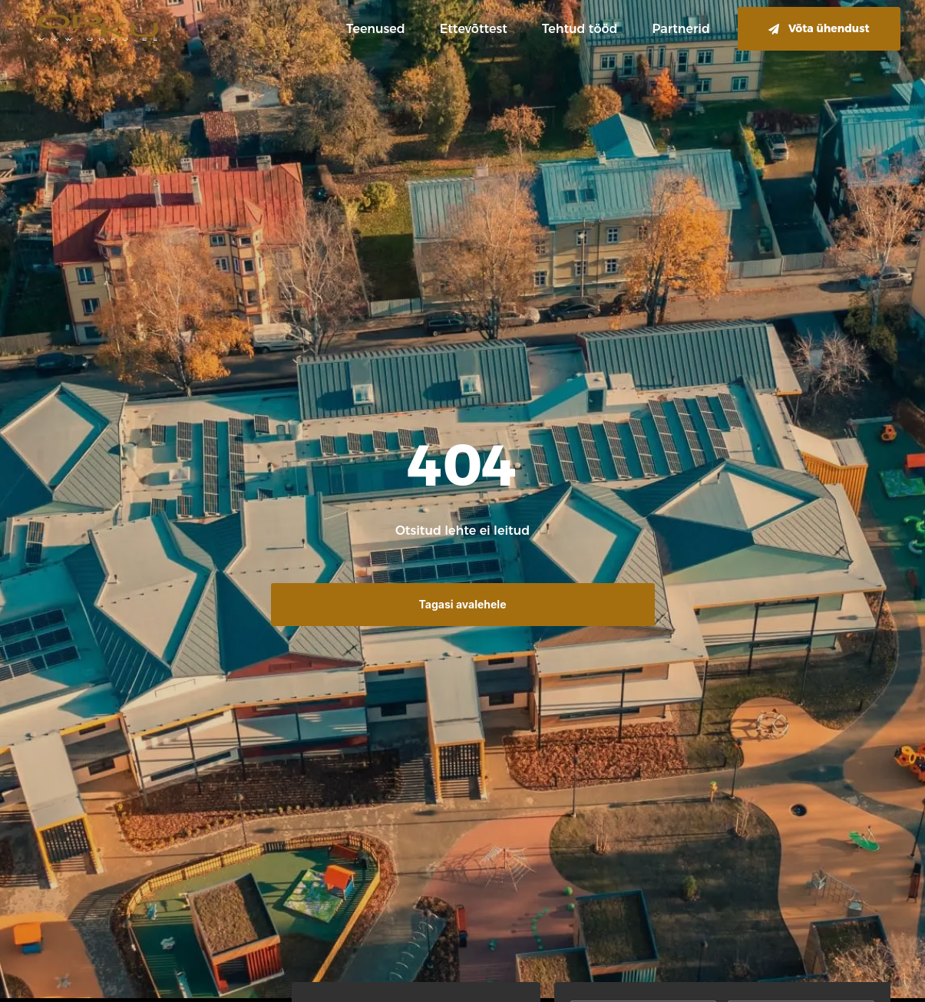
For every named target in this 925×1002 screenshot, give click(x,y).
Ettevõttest (473, 28)
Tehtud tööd (580, 28)
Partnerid (681, 28)
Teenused (375, 28)
